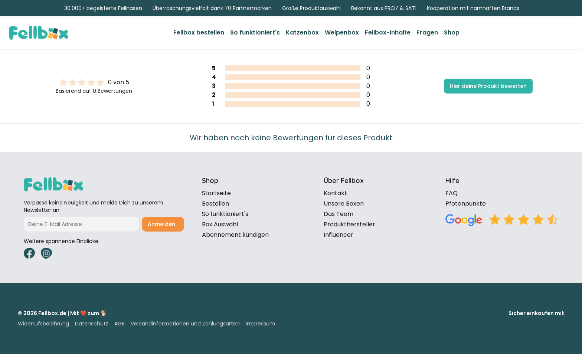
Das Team (338, 214)
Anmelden (161, 224)
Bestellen (215, 203)
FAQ (451, 193)
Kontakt (335, 193)
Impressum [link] (260, 323)
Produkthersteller (349, 224)
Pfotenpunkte (465, 203)
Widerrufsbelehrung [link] (43, 323)
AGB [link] (119, 323)
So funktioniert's (225, 214)
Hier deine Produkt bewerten (488, 86)
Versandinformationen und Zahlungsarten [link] (185, 323)
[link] (198, 32)
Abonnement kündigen (235, 234)
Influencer (338, 234)
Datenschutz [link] (91, 323)
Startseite (216, 193)
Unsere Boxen (344, 203)
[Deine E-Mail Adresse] (81, 224)
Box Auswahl (220, 224)
